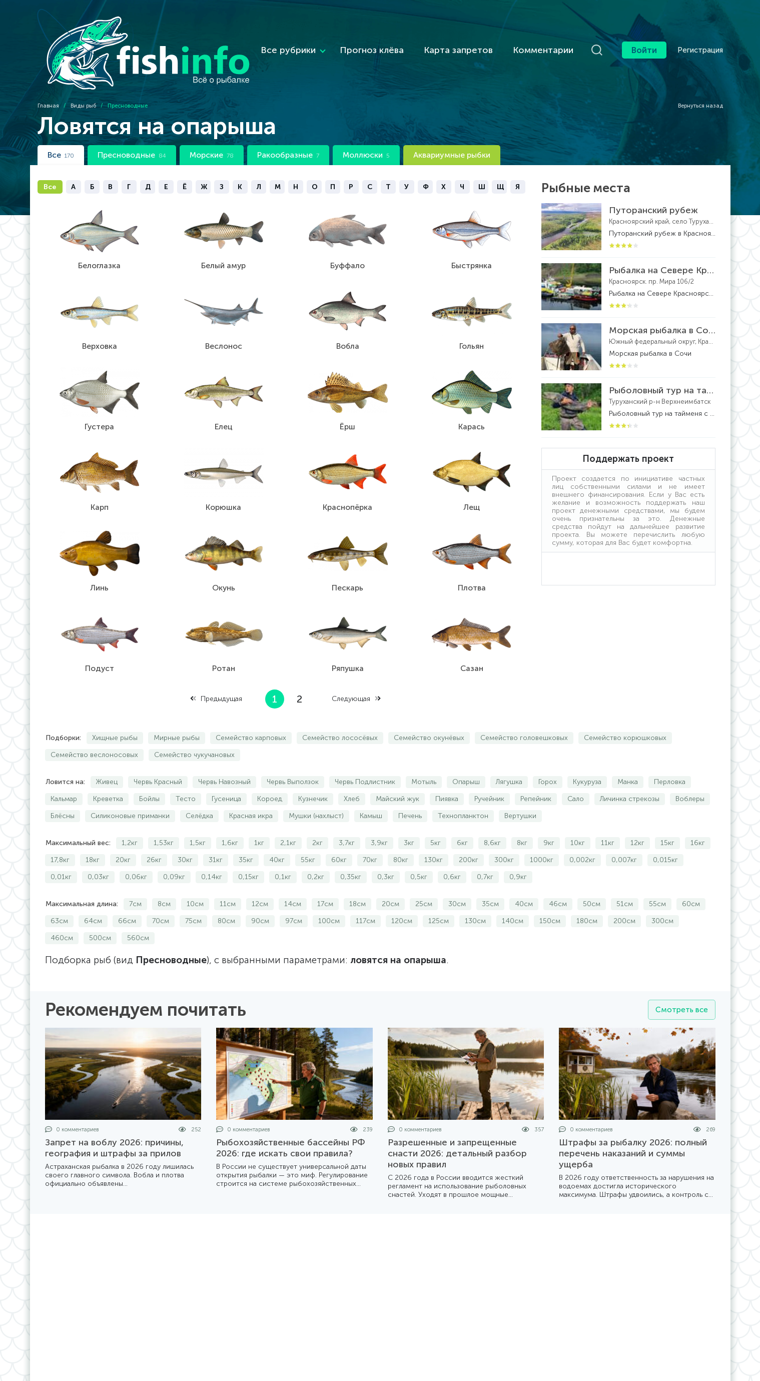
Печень (410, 787)
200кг (468, 831)
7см (135, 875)
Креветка (108, 770)
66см (127, 892)
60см (691, 875)
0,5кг (418, 848)
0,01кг (61, 848)
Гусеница (226, 770)
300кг (504, 831)
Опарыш (466, 753)
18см (357, 875)
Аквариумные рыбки (451, 126)
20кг (123, 831)
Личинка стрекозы (629, 770)
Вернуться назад (696, 77)
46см (558, 875)
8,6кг (492, 814)
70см (160, 892)
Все (61, 126)
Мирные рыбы (177, 709)
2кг (317, 814)
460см (62, 909)
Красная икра (251, 787)
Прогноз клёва (332, 35)
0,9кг (518, 848)
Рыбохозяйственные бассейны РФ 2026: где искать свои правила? (290, 1119)
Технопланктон (463, 787)
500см (100, 909)
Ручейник (489, 770)
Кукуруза (587, 753)
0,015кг (665, 831)
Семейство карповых (251, 709)
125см (438, 892)
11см (228, 875)
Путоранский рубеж (653, 181)
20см (390, 875)
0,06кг (136, 848)
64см (93, 892)
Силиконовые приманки (130, 787)
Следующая (356, 670)
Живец (107, 753)
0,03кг (98, 848)
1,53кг (164, 814)
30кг (185, 831)
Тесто (186, 770)
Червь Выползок (293, 753)
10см (195, 875)
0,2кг (315, 848)
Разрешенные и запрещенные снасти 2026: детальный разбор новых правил (457, 1124)
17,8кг (60, 831)
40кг (277, 831)
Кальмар (64, 770)
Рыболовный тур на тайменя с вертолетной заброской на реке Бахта (662, 361)
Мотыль (423, 753)
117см (365, 892)
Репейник (535, 770)
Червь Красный (158, 753)
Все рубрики (248, 35)
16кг (697, 814)
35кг (246, 831)
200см (624, 892)
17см (325, 875)
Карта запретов (418, 35)
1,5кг (198, 814)
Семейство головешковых (524, 709)
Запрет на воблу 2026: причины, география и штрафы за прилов (114, 1119)
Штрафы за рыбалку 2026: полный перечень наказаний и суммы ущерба (633, 1124)
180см (586, 892)
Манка (627, 753)
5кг (435, 814)
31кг (216, 831)
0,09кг (174, 848)
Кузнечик (313, 770)
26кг (154, 831)
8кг (522, 814)
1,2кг (130, 814)
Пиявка (446, 770)
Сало (575, 770)
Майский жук (397, 770)
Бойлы (149, 770)
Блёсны (63, 787)
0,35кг (350, 848)
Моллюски (366, 126)
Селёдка (199, 787)
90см (260, 892)
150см (549, 892)
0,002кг (582, 831)
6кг (462, 814)
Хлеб (352, 770)
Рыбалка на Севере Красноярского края (662, 241)
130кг (433, 831)
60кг (339, 831)
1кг (259, 814)
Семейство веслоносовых (94, 726)
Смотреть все (680, 981)
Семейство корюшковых (625, 709)
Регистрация (700, 35)
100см (329, 892)
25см (423, 875)
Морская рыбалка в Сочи (662, 301)
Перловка (669, 753)
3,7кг (347, 814)
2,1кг (288, 814)
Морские (212, 126)
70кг (370, 831)
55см (657, 875)
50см (591, 875)
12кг (637, 814)
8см (164, 875)
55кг (308, 831)
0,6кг (452, 848)
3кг (409, 814)
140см (512, 892)
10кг (577, 814)
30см (457, 875)
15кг (667, 814)
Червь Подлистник (365, 753)
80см (226, 892)
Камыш (371, 787)
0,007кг (624, 831)
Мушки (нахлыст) (316, 787)
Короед (269, 770)
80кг (400, 831)
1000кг (541, 831)
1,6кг (230, 814)
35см (490, 875)
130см (475, 892)
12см (260, 875)
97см (293, 892)
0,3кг (385, 848)
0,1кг (283, 848)
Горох (547, 753)
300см (662, 892)
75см (193, 892)
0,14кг (211, 848)
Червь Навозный (224, 753)
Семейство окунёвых (429, 709)
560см (138, 909)
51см (624, 875)
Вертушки (520, 787)
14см (292, 875)
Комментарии (503, 35)
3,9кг (379, 814)
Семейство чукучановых (194, 726)
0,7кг (485, 848)
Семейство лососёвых (340, 709)
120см (401, 892)
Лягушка (509, 753)
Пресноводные (132, 126)
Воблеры (689, 770)
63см (59, 892)
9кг (548, 814)
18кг (93, 831)
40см (524, 875)
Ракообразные (288, 126)
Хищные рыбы (115, 709)
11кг (607, 814)
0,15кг (248, 848)
